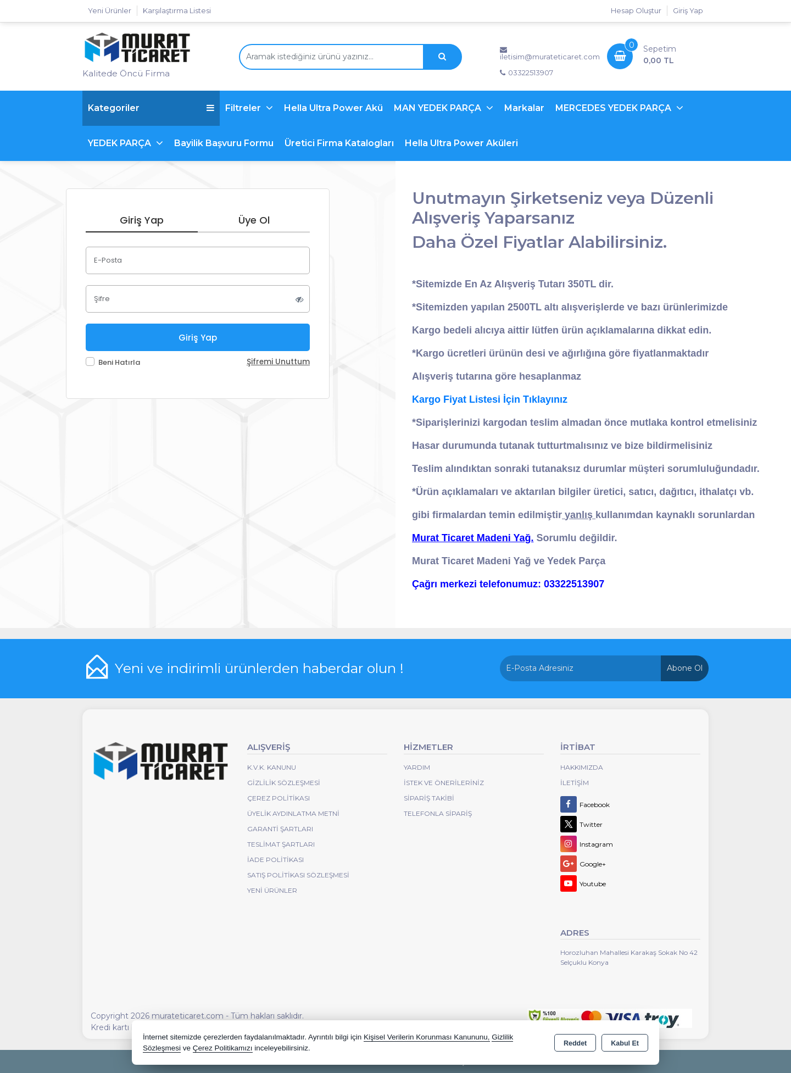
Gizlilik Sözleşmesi (283, 783)
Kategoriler (151, 108)
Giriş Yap (688, 10)
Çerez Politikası (278, 798)
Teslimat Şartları (281, 844)
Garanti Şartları (280, 829)
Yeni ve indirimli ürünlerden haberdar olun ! (259, 668)
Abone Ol (685, 668)
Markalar (524, 108)
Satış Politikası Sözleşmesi (298, 875)
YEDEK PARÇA (120, 143)
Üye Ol (254, 220)
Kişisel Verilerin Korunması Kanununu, (427, 1037)
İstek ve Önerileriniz (444, 783)
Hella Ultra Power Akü (333, 108)
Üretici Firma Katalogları (339, 143)
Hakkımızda (581, 767)
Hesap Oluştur (636, 10)
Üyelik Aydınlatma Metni (293, 813)
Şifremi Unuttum (278, 362)
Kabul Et (625, 1043)
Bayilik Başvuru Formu (224, 143)
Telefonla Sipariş (438, 813)
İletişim (574, 783)
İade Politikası (275, 859)
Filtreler (244, 108)
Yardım (417, 767)
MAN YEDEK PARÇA (438, 108)
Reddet (575, 1043)
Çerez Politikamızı (223, 1048)
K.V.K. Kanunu (271, 767)
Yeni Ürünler (272, 890)
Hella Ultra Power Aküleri (461, 143)
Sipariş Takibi (429, 798)
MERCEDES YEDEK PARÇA (614, 108)
